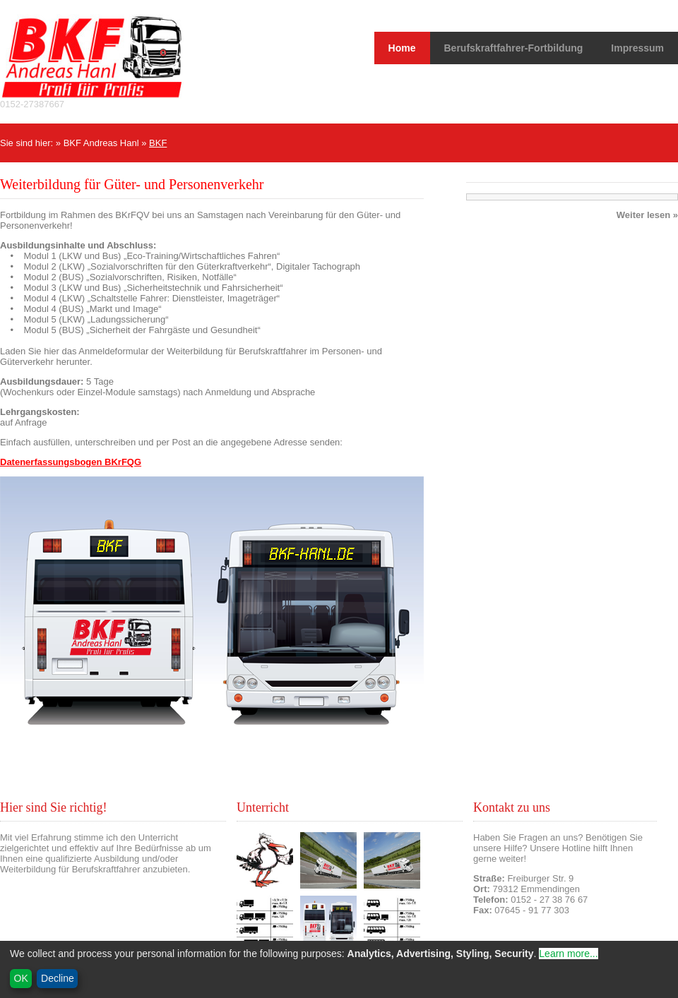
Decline (57, 978)
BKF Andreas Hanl (101, 143)
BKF (158, 143)
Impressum (637, 48)
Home (402, 48)
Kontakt (488, 920)
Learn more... (568, 953)
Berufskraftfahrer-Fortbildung (513, 48)
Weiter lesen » (647, 215)
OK (21, 978)
